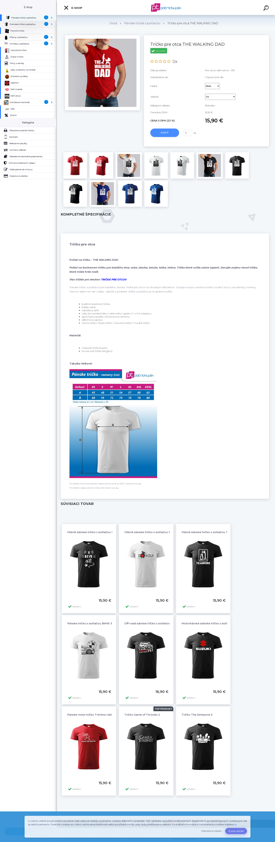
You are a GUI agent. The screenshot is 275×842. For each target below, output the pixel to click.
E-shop (73, 8)
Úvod (113, 23)
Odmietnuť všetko (211, 831)
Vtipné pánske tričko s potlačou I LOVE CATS (98, 532)
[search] (266, 8)
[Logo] (166, 7)
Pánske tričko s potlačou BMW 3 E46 (92, 623)
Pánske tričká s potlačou (142, 23)
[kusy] (187, 133)
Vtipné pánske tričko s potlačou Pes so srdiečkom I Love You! (166, 532)
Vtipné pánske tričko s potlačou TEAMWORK (212, 532)
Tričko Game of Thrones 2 (142, 715)
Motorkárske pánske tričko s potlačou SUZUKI (213, 623)
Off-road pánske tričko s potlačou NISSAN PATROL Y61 (161, 623)
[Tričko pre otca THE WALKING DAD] (102, 36)
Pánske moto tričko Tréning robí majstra (95, 715)
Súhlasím (236, 831)
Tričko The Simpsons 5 (197, 715)
